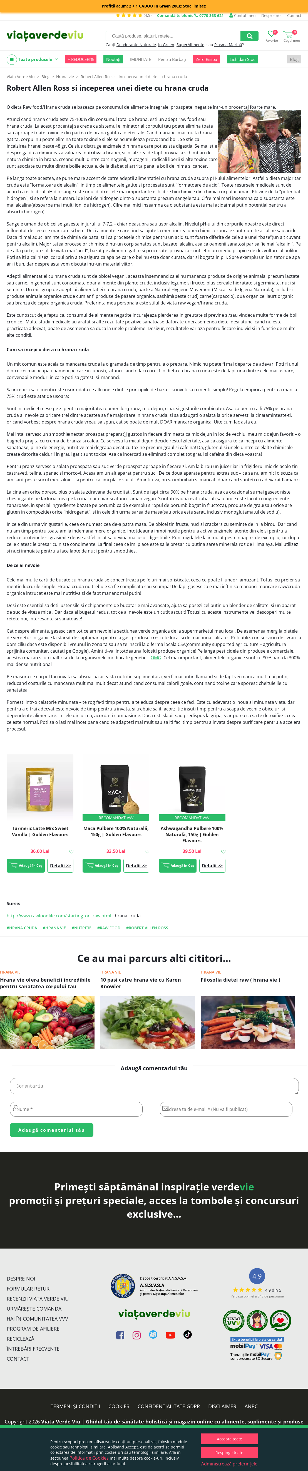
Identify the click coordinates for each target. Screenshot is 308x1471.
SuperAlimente (190, 44)
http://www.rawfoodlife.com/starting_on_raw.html (59, 916)
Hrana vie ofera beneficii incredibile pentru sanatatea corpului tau (45, 983)
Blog (294, 59)
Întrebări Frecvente (33, 1351)
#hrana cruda (22, 927)
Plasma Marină (228, 44)
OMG (156, 658)
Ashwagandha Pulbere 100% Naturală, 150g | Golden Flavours (192, 834)
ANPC (251, 1408)
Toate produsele (32, 60)
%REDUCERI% (81, 59)
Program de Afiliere (33, 1331)
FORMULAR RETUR (28, 1290)
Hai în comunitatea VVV (37, 1321)
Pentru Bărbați (172, 59)
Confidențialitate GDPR (169, 1408)
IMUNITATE (140, 59)
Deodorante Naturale (136, 44)
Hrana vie (10, 972)
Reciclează (20, 1341)
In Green (166, 44)
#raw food (108, 927)
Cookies (118, 1408)
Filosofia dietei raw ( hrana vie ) (240, 979)
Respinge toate (229, 1452)
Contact (294, 15)
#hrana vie (54, 927)
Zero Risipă (206, 59)
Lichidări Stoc (242, 59)
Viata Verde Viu (21, 76)
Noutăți (113, 59)
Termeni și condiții (75, 1408)
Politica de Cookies (89, 1458)
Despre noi (271, 15)
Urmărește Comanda (34, 1310)
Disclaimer (222, 1408)
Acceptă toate (229, 1439)
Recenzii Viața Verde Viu (38, 1300)
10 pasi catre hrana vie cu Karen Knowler (140, 983)
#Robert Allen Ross (147, 927)
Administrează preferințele (229, 1464)
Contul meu (242, 15)
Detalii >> (60, 866)
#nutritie (81, 927)
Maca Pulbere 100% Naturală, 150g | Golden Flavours (116, 831)
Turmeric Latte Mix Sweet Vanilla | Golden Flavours (40, 831)
